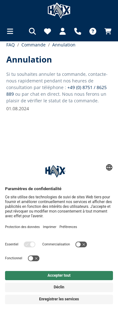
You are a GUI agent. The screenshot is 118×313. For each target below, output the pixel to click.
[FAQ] (92, 31)
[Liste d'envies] (47, 31)
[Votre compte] (62, 31)
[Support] (77, 31)
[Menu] (12, 31)
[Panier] (106, 31)
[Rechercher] (32, 31)
